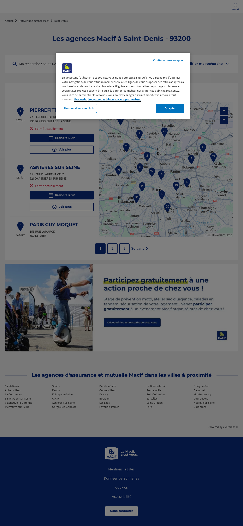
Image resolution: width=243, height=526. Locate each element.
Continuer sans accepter (168, 60)
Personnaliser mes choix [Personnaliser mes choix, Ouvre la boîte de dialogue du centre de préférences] (79, 108)
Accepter (170, 108)
